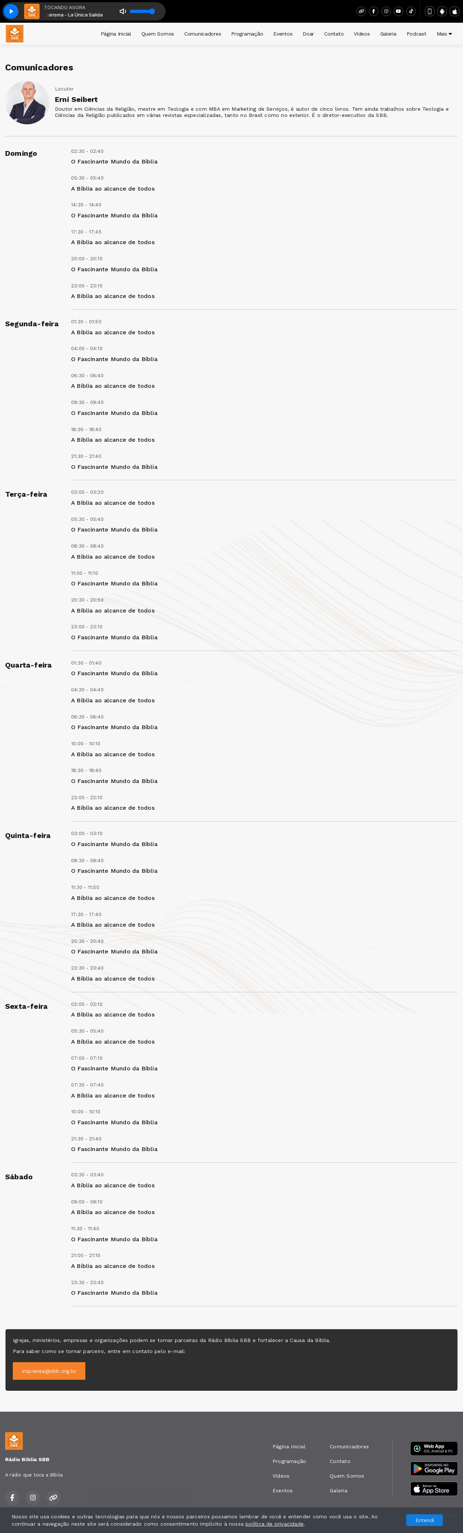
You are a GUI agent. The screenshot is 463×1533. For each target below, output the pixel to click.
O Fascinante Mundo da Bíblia (114, 161)
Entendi (424, 1520)
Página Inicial (116, 34)
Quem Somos (157, 34)
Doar (308, 34)
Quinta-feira (28, 835)
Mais (444, 34)
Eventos (282, 34)
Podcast (416, 34)
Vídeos (362, 34)
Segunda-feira (32, 323)
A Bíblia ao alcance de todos (113, 188)
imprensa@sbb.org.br (49, 1371)
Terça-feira (26, 494)
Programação (247, 34)
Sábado (19, 1176)
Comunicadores (202, 34)
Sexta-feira (26, 1006)
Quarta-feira (28, 665)
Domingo (21, 153)
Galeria (388, 34)
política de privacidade (274, 1524)
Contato (334, 34)
